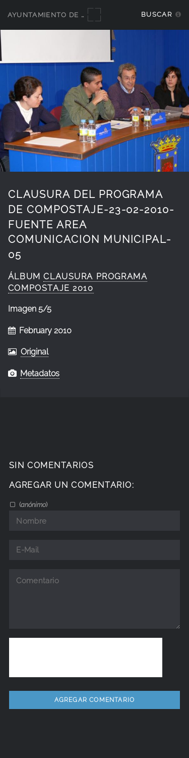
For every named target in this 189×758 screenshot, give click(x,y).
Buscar (156, 14)
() (32, 504)
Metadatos (39, 373)
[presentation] (85, 657)
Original (34, 352)
